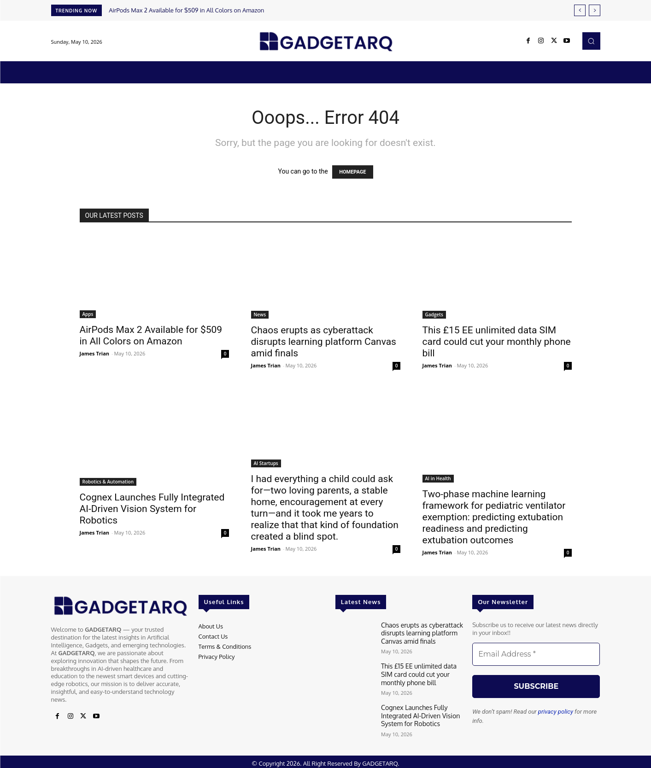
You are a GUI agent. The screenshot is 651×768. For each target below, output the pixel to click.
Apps (88, 314)
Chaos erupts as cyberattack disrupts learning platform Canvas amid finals (323, 342)
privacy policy (555, 711)
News (260, 314)
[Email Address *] (536, 654)
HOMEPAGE (352, 172)
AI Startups (266, 463)
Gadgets (434, 314)
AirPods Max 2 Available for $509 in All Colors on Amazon (186, 10)
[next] (594, 10)
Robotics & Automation (108, 481)
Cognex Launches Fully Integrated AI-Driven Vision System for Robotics (152, 509)
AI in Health (438, 478)
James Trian (95, 353)
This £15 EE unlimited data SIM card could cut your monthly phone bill (496, 342)
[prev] (580, 10)
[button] (591, 41)
